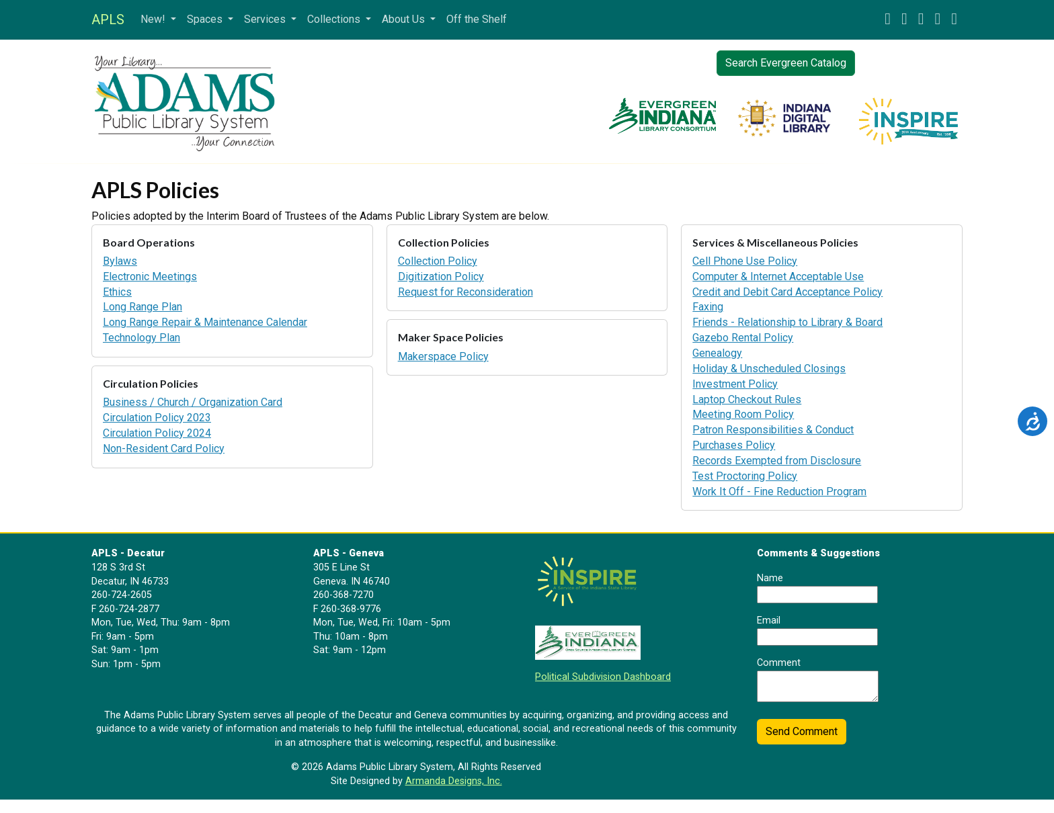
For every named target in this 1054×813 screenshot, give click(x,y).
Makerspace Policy (443, 356)
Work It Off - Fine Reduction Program (779, 491)
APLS (107, 19)
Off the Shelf (476, 19)
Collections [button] (335, 19)
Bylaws (120, 261)
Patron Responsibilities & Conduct (773, 429)
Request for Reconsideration (465, 292)
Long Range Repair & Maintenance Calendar (205, 322)
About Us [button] (405, 19)
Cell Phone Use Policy (744, 261)
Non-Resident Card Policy (164, 448)
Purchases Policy (733, 445)
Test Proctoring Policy (744, 476)
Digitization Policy (441, 276)
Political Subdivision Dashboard (603, 677)
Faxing (707, 306)
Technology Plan (141, 337)
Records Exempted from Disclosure (776, 460)
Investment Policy (735, 384)
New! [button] (154, 19)
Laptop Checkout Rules (746, 399)
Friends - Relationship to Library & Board (787, 322)
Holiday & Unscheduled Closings (769, 368)
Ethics (117, 292)
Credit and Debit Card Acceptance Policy (787, 292)
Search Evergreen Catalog (785, 62)
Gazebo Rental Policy (742, 337)
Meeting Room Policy (743, 414)
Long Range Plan (142, 306)
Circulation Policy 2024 (157, 433)
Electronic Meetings (150, 276)
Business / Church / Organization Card (192, 402)
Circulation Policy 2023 (157, 417)
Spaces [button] (206, 19)
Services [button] (266, 19)
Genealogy (717, 353)
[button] (887, 19)
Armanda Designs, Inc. (453, 781)
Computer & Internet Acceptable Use (778, 276)
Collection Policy (437, 261)
